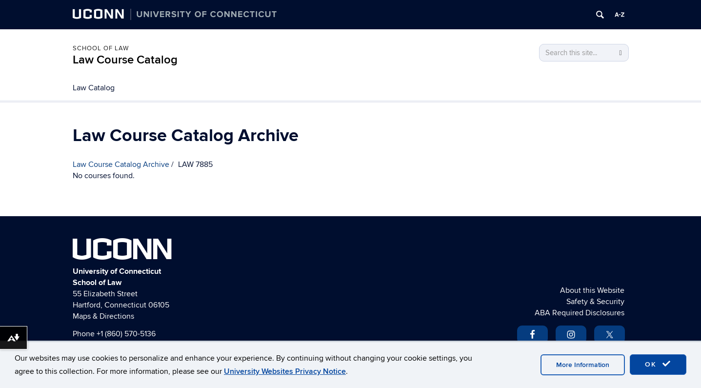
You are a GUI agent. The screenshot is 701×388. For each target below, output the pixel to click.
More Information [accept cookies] (582, 365)
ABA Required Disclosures (579, 313)
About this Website (592, 290)
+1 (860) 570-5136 (126, 334)
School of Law (101, 48)
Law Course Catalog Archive (121, 164)
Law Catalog (94, 88)
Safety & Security (595, 301)
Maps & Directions (103, 316)
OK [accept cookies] (658, 364)
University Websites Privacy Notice (285, 371)
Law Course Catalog (125, 60)
